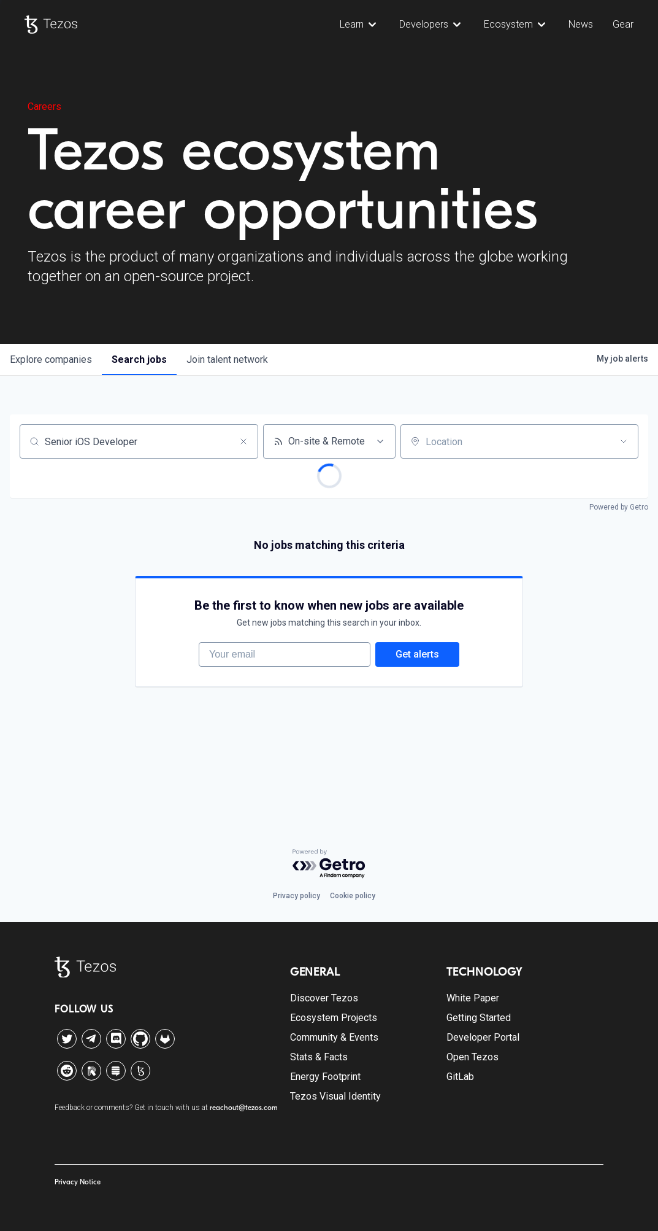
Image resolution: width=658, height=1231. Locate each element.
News (580, 24)
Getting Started (478, 1017)
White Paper (472, 998)
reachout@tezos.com (244, 1107)
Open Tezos (472, 1057)
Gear (623, 24)
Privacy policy (296, 895)
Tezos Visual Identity (335, 1096)
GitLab (460, 1076)
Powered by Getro (618, 507)
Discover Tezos (324, 998)
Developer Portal (482, 1037)
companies (51, 359)
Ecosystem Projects (333, 1017)
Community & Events (334, 1037)
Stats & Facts (319, 1057)
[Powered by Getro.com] (329, 864)
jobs (139, 359)
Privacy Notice (78, 1182)
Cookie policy (352, 895)
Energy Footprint (325, 1076)
